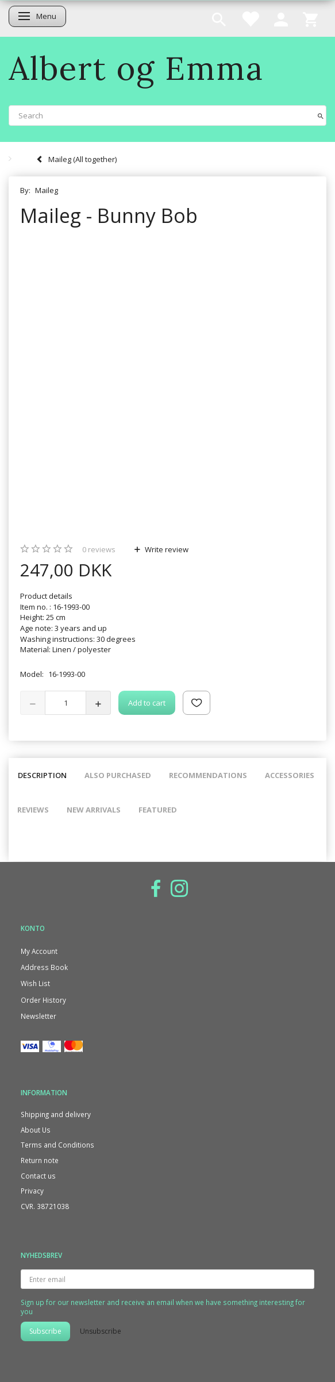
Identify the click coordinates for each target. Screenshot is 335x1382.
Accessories (289, 775)
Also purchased (117, 775)
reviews (98, 549)
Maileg (46, 190)
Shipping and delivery (56, 1114)
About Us (36, 1129)
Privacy (32, 1190)
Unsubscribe (100, 1331)
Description (42, 775)
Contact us (38, 1175)
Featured (157, 809)
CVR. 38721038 (45, 1206)
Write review (165, 549)
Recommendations (208, 775)
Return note (40, 1160)
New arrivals (94, 809)
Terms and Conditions (57, 1144)
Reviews (33, 809)
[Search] (321, 115)
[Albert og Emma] (136, 68)
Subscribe (45, 1331)
